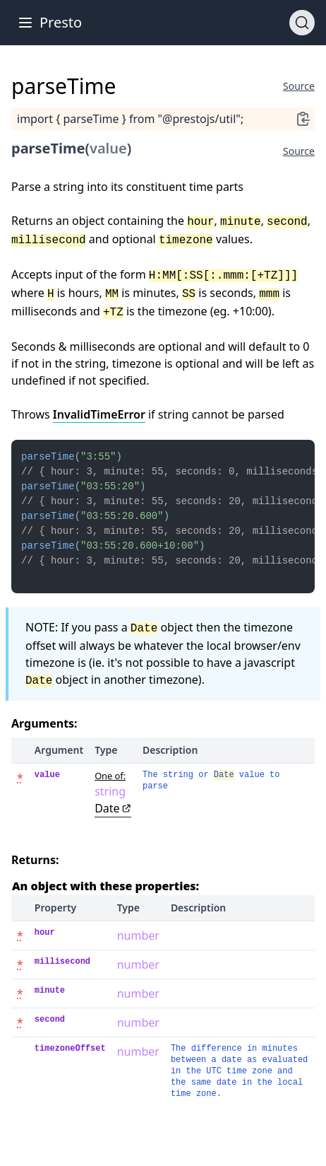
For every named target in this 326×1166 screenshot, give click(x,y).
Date (113, 821)
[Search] (302, 22)
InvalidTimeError (99, 414)
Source (299, 86)
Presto (61, 22)
